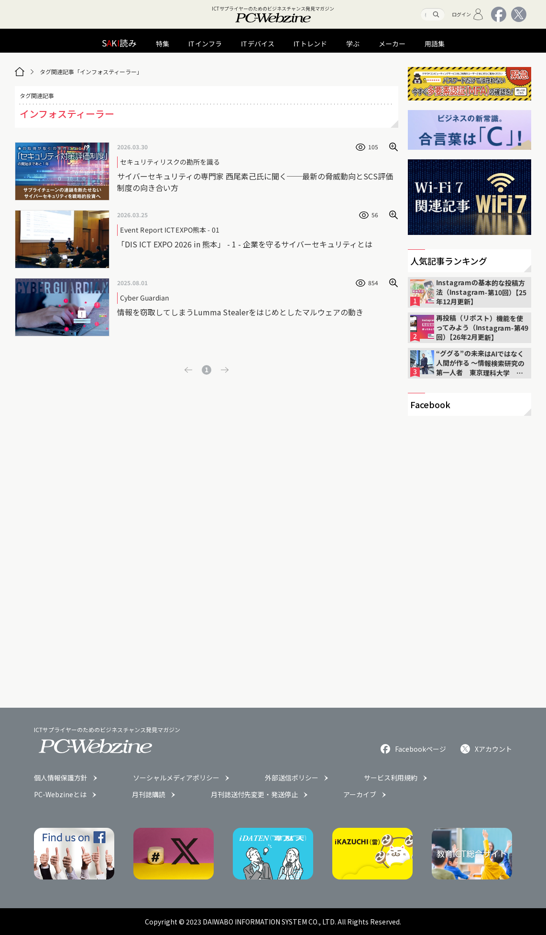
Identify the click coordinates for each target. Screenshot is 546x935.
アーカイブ (359, 794)
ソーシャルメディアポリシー (176, 777)
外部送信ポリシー (291, 777)
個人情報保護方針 (60, 777)
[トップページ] (19, 72)
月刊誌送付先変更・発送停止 (254, 794)
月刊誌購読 (148, 794)
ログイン (468, 14)
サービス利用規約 (390, 777)
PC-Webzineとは (60, 794)
